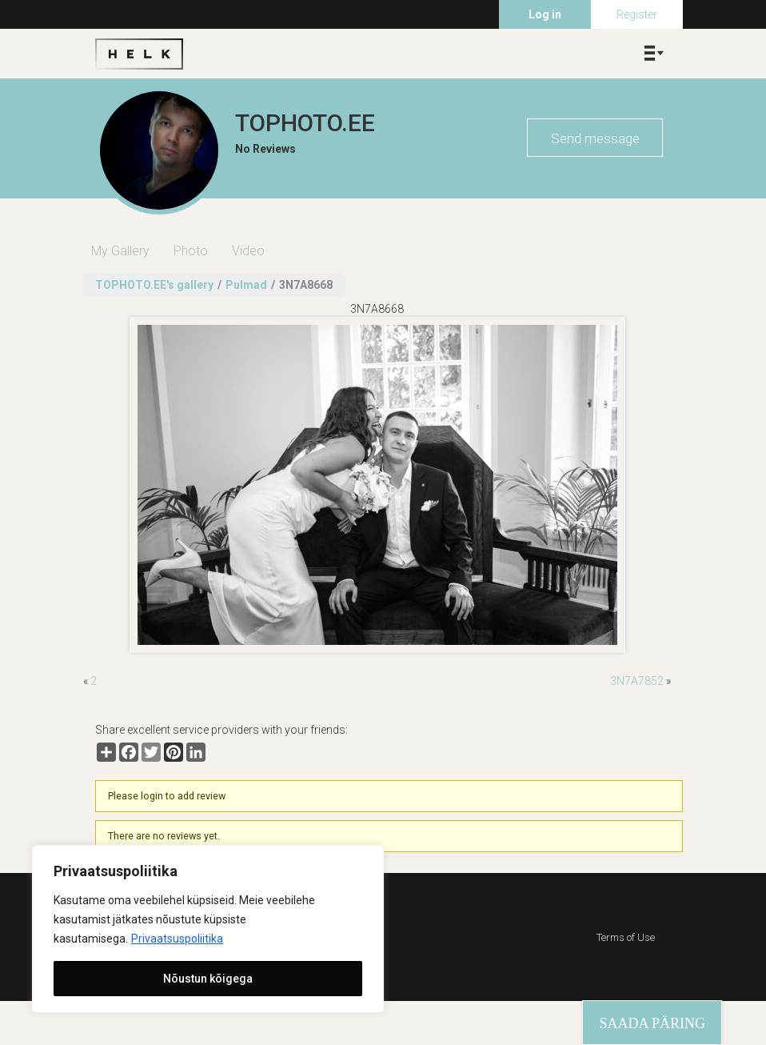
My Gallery (120, 250)
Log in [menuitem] (545, 14)
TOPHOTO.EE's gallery (154, 284)
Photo (191, 250)
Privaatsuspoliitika (177, 938)
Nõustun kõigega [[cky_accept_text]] (208, 978)
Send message (595, 138)
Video (248, 250)
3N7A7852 (637, 681)
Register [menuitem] (636, 14)
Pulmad (246, 284)
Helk (139, 53)
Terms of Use (625, 937)
